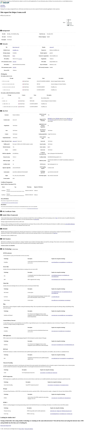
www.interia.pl (67, 300)
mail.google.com (67, 397)
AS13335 (14, 61)
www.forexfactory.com (56, 279)
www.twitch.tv (43, 372)
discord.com (55, 372)
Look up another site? (6, 15)
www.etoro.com (54, 315)
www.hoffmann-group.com (57, 275)
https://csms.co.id (16, 47)
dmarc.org (55, 233)
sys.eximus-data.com (55, 296)
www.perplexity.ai (62, 262)
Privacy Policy (21, 428)
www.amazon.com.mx (64, 384)
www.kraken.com (62, 413)
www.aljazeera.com (60, 344)
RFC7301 (52, 119)
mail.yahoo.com (53, 410)
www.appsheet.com (69, 358)
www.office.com (55, 300)
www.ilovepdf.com (55, 262)
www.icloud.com (61, 300)
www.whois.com (63, 279)
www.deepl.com (69, 262)
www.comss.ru (50, 384)
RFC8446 (49, 118)
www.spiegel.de (63, 358)
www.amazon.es (57, 384)
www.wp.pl (54, 344)
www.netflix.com (61, 397)
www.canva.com (55, 331)
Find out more (3, 425)
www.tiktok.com (49, 372)
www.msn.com (54, 397)
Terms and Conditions (29, 428)
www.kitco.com (69, 413)
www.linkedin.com (65, 275)
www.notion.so (68, 331)
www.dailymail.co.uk (55, 358)
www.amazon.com (55, 276)
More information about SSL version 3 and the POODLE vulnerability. (9, 202)
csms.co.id (52, 47)
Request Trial (8, 425)
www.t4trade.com (55, 293)
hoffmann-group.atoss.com (67, 410)
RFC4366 (68, 118)
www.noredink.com (61, 315)
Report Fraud (2, 6)
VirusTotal (20, 58)
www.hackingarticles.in (54, 413)
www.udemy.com (61, 331)
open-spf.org (36, 219)
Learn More (2, 5)
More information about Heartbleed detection (32, 208)
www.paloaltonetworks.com (67, 291)
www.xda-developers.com (56, 291)
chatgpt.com (59, 410)
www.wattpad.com (69, 315)
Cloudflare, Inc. (16, 50)
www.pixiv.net (70, 279)
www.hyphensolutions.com (69, 344)
